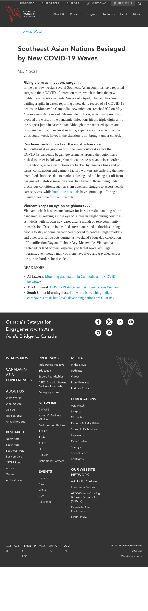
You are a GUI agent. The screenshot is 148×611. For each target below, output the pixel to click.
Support (73, 3)
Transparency (14, 415)
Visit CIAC (96, 3)
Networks (109, 14)
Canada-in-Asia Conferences (19, 374)
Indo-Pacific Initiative (51, 364)
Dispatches (78, 417)
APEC (42, 443)
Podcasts (76, 370)
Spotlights (77, 459)
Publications (83, 399)
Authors (11, 468)
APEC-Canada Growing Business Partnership (53, 384)
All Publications (15, 480)
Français (125, 3)
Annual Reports (15, 421)
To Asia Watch (32, 31)
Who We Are (14, 404)
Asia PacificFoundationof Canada (29, 14)
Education (45, 370)
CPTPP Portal (14, 462)
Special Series (79, 453)
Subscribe (26, 3)
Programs (92, 14)
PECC (42, 449)
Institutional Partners (51, 461)
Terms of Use (26, 551)
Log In (67, 548)
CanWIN (44, 409)
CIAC (42, 496)
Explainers (77, 435)
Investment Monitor (83, 487)
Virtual (42, 490)
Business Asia (14, 456)
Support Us (54, 548)
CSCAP (43, 455)
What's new (17, 358)
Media (137, 14)
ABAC (42, 437)
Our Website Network (83, 472)
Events (124, 14)
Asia (41, 484)
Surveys (76, 447)
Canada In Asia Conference (80, 509)
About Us (59, 14)
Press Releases (80, 382)
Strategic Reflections (84, 429)
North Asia (12, 439)
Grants (10, 474)
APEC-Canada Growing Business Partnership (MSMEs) (85, 497)
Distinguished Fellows (52, 425)
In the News (78, 364)
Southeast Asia (15, 450)
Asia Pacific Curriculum (85, 481)
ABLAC (43, 431)
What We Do (13, 398)
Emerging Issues (49, 392)
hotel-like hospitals (65, 192)
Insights (76, 411)
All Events (45, 502)
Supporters (50, 3)
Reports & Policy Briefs (85, 423)
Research (75, 14)
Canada (43, 478)
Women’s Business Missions (50, 417)
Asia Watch (78, 405)
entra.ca (138, 556)
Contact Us (12, 548)
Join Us (10, 409)
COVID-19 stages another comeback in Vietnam (84, 287)
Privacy (39, 545)
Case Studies (79, 441)
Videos (75, 376)
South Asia (12, 444)
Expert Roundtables (51, 376)
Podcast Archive (81, 388)
